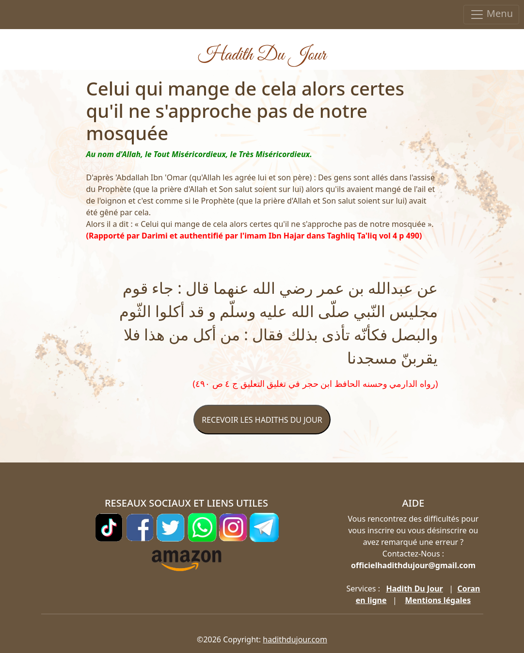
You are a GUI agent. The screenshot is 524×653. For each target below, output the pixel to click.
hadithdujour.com (295, 639)
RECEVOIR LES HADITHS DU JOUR (262, 419)
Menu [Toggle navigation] (491, 14)
